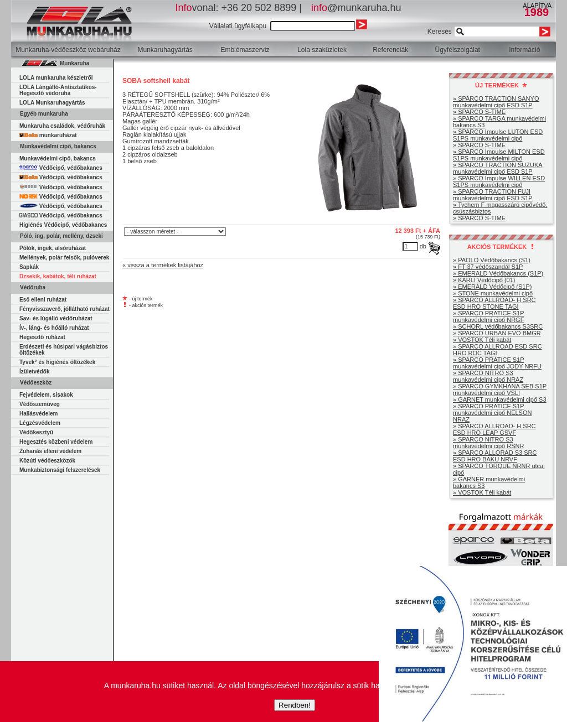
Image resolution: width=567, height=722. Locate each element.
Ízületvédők (34, 371)
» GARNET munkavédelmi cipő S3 (500, 399)
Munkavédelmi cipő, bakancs (57, 158)
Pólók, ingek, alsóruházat (52, 248)
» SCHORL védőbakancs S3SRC (498, 326)
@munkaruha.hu (356, 7)
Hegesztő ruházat (42, 337)
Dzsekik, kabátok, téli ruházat (57, 276)
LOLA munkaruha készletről (55, 78)
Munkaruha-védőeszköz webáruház (68, 50)
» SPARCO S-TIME (479, 111)
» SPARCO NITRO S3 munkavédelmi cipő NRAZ (488, 376)
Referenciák (390, 50)
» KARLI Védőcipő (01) (484, 280)
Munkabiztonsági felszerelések (59, 470)
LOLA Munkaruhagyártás (52, 103)
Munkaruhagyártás (164, 50)
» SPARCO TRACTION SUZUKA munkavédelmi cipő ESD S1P (498, 168)
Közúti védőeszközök (47, 461)
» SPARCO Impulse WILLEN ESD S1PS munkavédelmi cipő (499, 181)
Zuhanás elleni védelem (50, 451)
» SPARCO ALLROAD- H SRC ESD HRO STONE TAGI (494, 303)
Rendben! (295, 705)
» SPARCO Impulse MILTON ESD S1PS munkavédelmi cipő (499, 155)
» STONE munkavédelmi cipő (493, 293)
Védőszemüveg (39, 404)
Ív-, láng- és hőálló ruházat (54, 328)
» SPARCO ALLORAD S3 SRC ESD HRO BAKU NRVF (495, 456)
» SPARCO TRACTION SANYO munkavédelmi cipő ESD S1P (496, 101)
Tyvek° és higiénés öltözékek (57, 362)
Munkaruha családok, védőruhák (62, 126)
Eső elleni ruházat (42, 300)
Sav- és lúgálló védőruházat (55, 318)
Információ (524, 50)
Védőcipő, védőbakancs (60, 168)
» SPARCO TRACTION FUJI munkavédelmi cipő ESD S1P (493, 194)
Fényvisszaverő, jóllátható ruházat (64, 309)
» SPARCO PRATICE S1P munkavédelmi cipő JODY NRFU (497, 363)
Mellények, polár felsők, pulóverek (64, 257)
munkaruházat (48, 135)
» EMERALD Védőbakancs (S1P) (498, 273)
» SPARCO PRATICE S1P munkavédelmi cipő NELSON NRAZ (492, 413)
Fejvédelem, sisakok (46, 395)
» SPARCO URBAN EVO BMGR (497, 333)
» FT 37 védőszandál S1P (488, 266)
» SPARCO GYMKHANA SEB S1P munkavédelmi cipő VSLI (500, 389)
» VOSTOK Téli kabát (482, 339)
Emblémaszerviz (244, 50)
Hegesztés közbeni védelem (55, 442)
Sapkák (29, 267)
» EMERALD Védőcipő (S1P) (492, 286)
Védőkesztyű (36, 432)
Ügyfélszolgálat (457, 50)
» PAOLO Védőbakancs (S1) (491, 260)
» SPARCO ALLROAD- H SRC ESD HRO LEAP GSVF (494, 429)
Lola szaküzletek (322, 50)
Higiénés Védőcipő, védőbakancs (63, 225)
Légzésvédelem (39, 423)
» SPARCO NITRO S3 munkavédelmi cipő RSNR (488, 442)
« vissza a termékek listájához (162, 265)
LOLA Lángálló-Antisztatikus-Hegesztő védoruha (58, 90)
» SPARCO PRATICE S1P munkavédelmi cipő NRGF (488, 316)
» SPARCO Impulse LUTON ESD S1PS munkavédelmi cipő (498, 135)
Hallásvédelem (38, 414)
